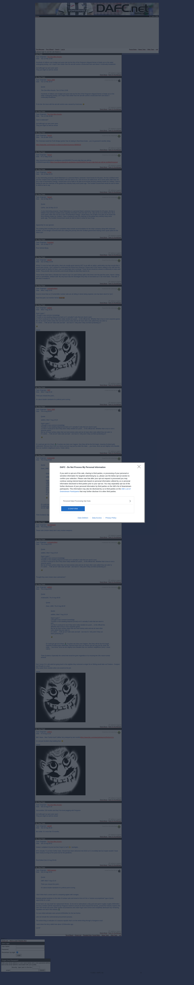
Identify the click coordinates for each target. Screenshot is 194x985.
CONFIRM (73, 509)
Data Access (97, 518)
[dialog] (97, 493)
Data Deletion (83, 518)
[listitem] (97, 501)
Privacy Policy (111, 518)
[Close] (139, 467)
